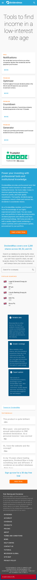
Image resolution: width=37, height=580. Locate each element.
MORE (6, 70)
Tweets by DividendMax (11, 407)
